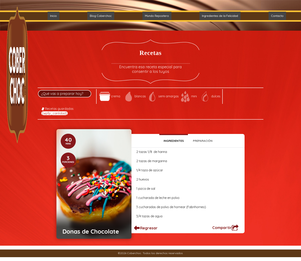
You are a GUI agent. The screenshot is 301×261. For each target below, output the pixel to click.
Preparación (203, 141)
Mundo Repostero (157, 16)
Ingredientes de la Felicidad (220, 16)
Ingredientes (174, 141)
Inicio (53, 16)
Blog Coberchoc (101, 16)
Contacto (277, 16)
